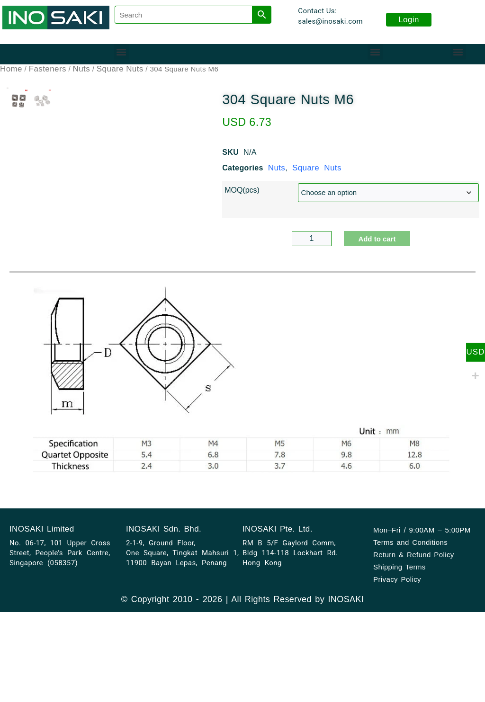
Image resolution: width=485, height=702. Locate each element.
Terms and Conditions (410, 643)
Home (11, 68)
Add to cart (376, 239)
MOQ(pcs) (242, 190)
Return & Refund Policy (413, 655)
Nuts (81, 68)
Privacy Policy (397, 680)
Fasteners (47, 68)
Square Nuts (120, 68)
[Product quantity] (312, 238)
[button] (121, 52)
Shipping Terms (399, 668)
